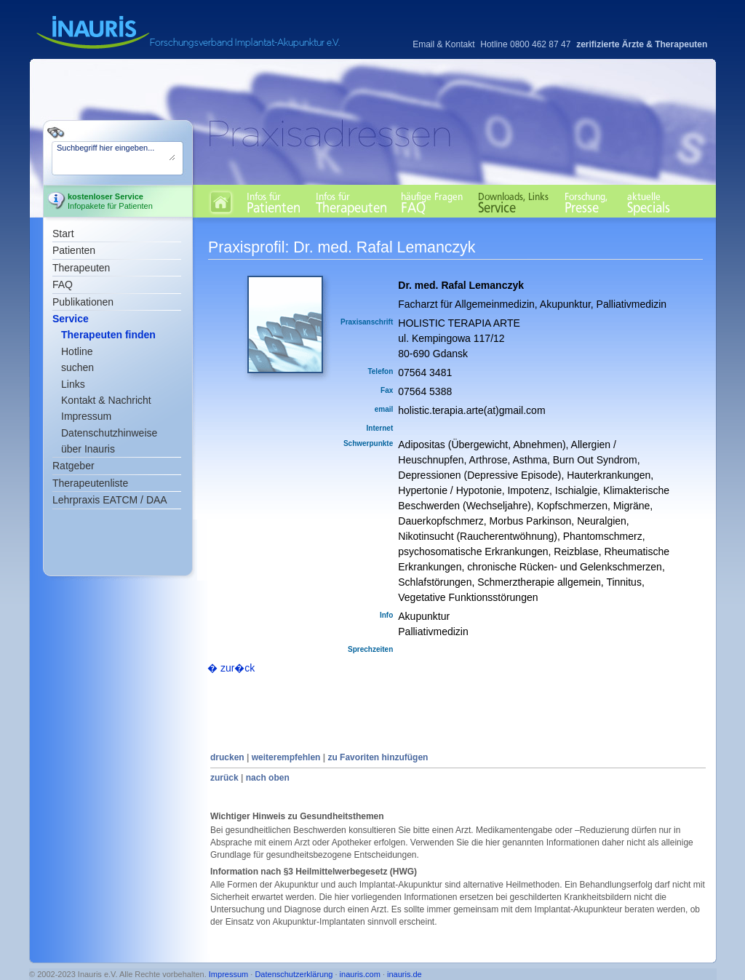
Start (63, 233)
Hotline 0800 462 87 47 (525, 44)
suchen (77, 367)
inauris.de (404, 974)
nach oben (268, 778)
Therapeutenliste (90, 483)
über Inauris (88, 449)
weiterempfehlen (286, 757)
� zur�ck (231, 668)
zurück (224, 778)
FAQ (62, 284)
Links (73, 384)
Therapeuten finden (108, 334)
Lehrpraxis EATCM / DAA (109, 500)
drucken (227, 757)
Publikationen (82, 302)
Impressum (86, 416)
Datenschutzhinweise (109, 433)
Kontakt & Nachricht (106, 400)
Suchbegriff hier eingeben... (116, 152)
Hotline (77, 351)
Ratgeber (73, 465)
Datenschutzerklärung (293, 974)
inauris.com (360, 974)
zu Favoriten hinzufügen (377, 757)
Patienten (73, 250)
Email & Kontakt (443, 44)
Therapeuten (81, 268)
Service (70, 318)
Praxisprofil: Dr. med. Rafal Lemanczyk (341, 247)
